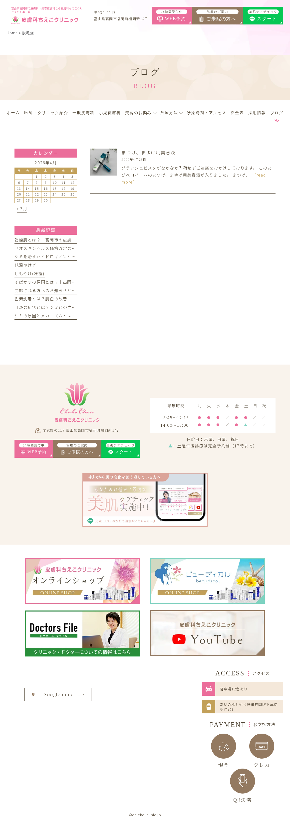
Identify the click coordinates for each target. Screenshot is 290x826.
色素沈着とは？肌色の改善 (40, 299)
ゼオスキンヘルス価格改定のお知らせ (51, 248)
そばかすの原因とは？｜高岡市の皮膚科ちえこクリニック (71, 282)
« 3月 (22, 208)
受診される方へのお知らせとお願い (49, 290)
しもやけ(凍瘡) (29, 273)
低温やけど (25, 265)
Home (12, 33)
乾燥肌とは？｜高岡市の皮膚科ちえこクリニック (62, 240)
